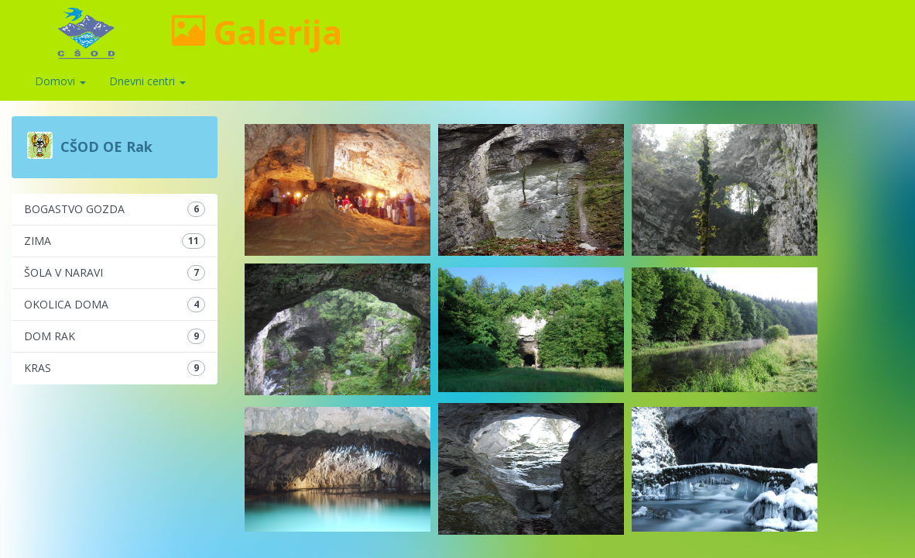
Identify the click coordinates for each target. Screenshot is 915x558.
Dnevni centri (147, 81)
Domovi (60, 81)
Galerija (257, 32)
